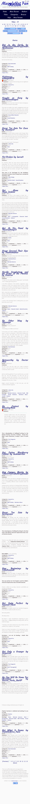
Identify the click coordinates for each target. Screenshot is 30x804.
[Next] (15, 763)
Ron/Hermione (11, 347)
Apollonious (7, 48)
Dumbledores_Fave (11, 731)
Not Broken (7, 157)
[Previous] (5, 761)
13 (27, 761)
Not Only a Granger (13, 651)
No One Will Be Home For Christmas (15, 678)
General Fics (11, 84)
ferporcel (6, 653)
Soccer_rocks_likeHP (12, 680)
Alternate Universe (12, 213)
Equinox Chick (8, 604)
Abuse (8, 309)
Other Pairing (11, 177)
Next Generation (12, 63)
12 (25, 761)
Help (9, 18)
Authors (24, 12)
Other (23, 26)
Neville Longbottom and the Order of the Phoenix (15, 273)
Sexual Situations (11, 118)
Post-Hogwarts (11, 439)
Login (27, 1)
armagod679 (8, 78)
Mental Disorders (24, 309)
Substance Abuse (23, 394)
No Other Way (12, 320)
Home (5, 12)
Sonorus (9, 275)
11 (22, 761)
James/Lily (10, 143)
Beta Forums (18, 18)
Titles (6, 15)
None (8, 146)
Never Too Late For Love (15, 128)
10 (20, 761)
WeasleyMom (8, 407)
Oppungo (6, 322)
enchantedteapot (10, 99)
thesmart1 (10, 129)
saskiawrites (19, 454)
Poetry (9, 237)
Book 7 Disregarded (13, 216)
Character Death (11, 180)
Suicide (3, 396)
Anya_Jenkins (8, 191)
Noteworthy (8, 360)
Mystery (10, 714)
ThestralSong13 (9, 229)
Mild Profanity (10, 66)
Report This (5, 72)
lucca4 (20, 157)
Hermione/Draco (12, 259)
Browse (23, 15)
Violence (13, 218)
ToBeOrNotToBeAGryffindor (15, 46)
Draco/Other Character (13, 115)
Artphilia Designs (14, 780)
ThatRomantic (11, 252)
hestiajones (7, 514)
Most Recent (14, 12)
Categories (14, 15)
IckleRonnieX (8, 570)
